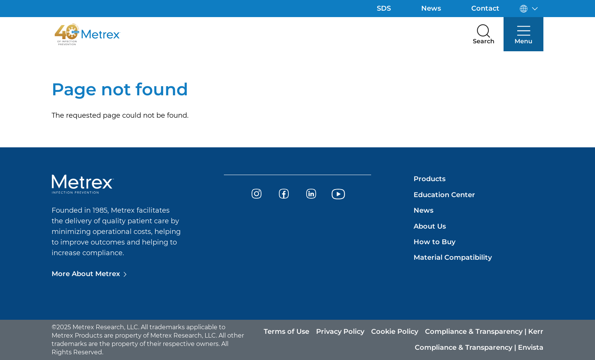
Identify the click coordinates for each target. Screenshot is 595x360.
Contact (485, 8)
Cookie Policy (394, 331)
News (431, 8)
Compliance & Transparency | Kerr (484, 331)
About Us (430, 226)
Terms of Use (286, 331)
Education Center (444, 195)
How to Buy (434, 242)
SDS (384, 8)
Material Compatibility (453, 257)
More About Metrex (86, 274)
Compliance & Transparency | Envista (479, 347)
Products (429, 179)
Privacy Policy (340, 331)
